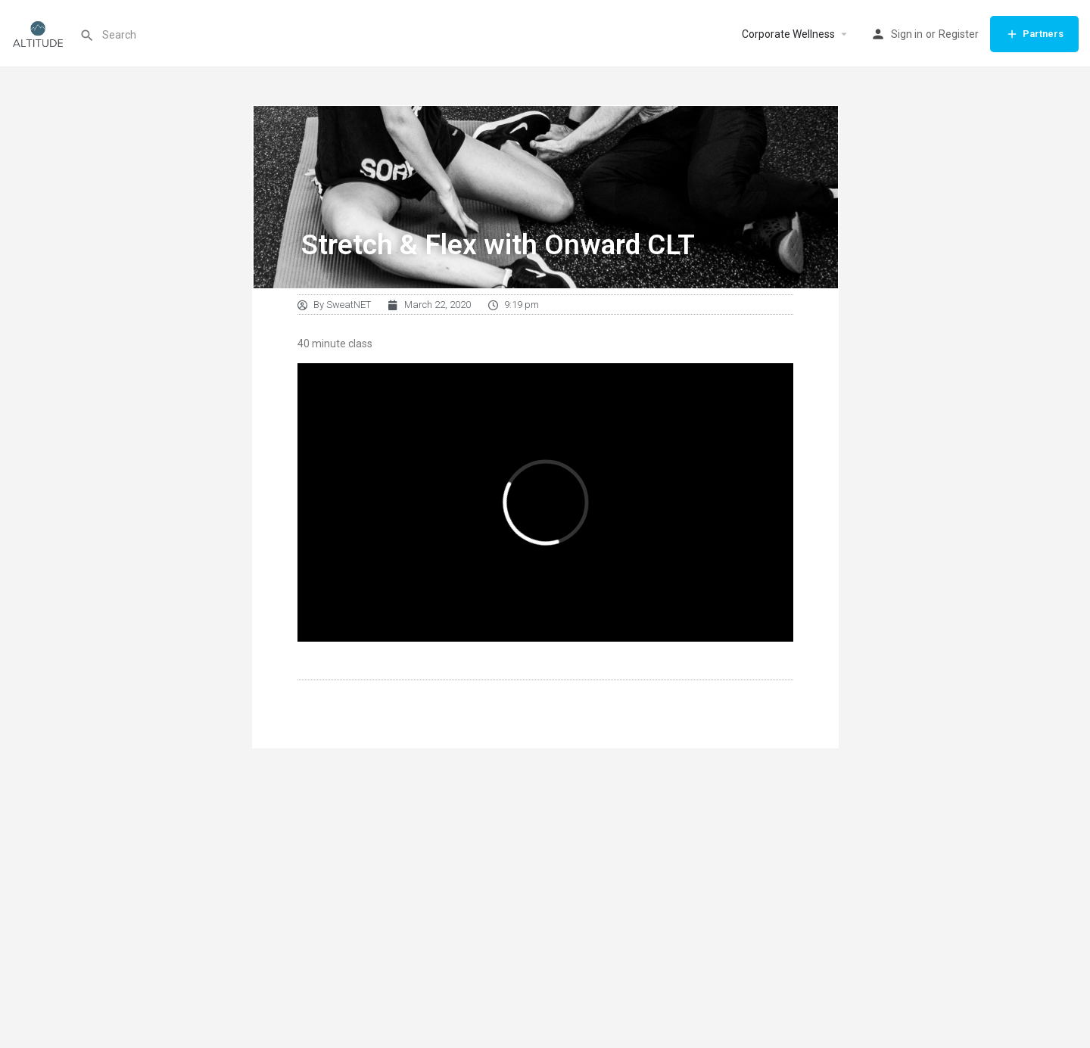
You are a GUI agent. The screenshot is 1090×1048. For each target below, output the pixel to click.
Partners (1034, 34)
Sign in (907, 34)
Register (959, 34)
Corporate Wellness (788, 34)
